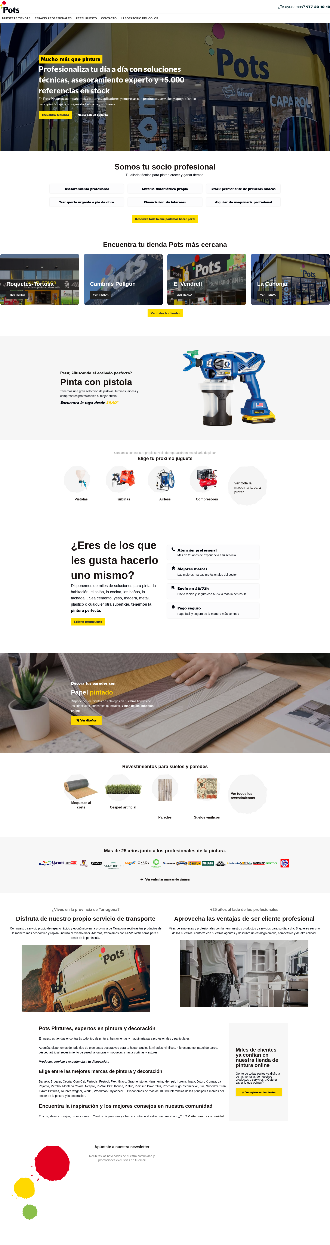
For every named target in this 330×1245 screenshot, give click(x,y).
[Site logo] (9, 6)
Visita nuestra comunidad (206, 1116)
